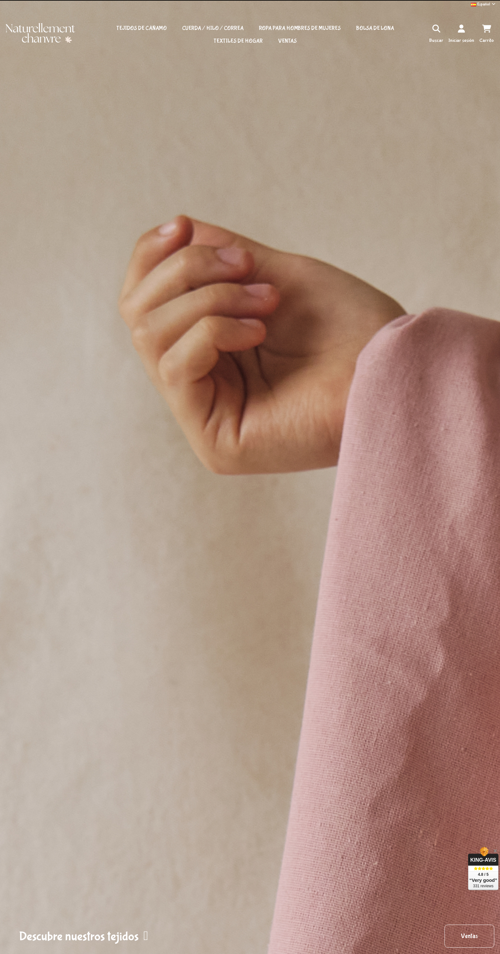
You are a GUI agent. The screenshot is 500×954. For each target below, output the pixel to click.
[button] (83, 936)
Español (483, 4)
